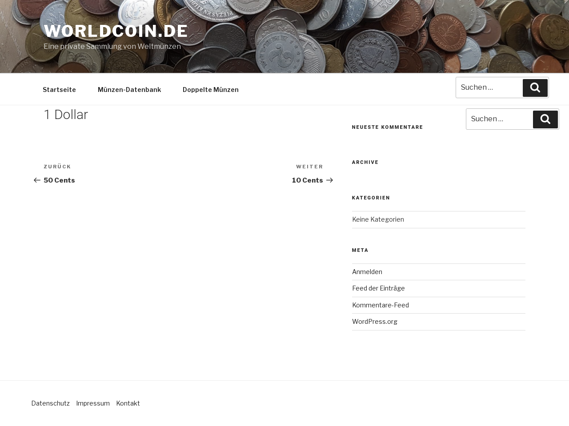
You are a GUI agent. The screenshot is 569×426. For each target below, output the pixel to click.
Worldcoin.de (116, 31)
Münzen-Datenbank (129, 89)
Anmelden (367, 271)
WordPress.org (374, 321)
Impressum (93, 403)
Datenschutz (50, 403)
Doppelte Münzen (211, 89)
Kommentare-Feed (380, 305)
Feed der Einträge (378, 288)
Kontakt (128, 403)
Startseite (59, 89)
